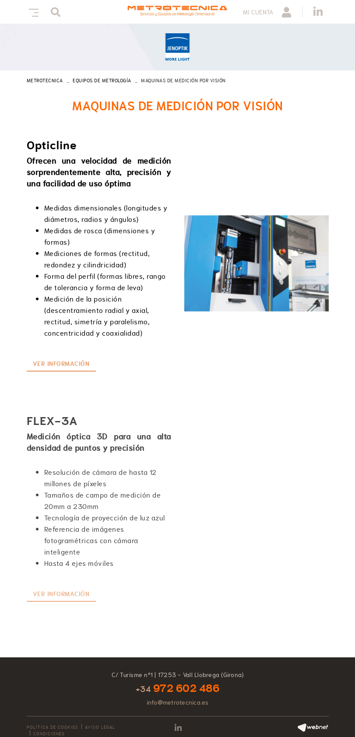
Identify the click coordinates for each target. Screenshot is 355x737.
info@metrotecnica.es (178, 702)
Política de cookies (52, 727)
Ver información (61, 364)
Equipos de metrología (102, 80)
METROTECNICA (45, 80)
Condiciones (49, 733)
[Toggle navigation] (32, 11)
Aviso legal (100, 727)
